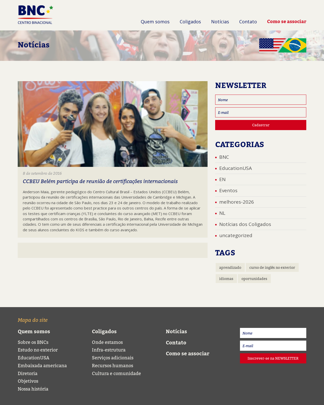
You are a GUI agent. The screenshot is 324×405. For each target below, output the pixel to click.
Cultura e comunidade (116, 373)
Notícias (220, 22)
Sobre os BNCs (33, 342)
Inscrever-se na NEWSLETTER (273, 358)
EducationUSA (235, 168)
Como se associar (286, 21)
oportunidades (254, 278)
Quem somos (155, 22)
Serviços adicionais (112, 357)
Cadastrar (261, 125)
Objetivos (28, 381)
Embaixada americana (42, 365)
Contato (248, 22)
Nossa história (33, 389)
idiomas (226, 278)
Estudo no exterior (38, 350)
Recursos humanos (112, 365)
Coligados (190, 22)
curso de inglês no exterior (272, 267)
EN (222, 179)
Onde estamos (107, 342)
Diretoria (27, 373)
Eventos (228, 190)
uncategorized (235, 235)
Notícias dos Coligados (245, 224)
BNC (224, 157)
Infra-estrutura (109, 350)
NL (222, 213)
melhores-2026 (236, 202)
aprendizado (230, 267)
